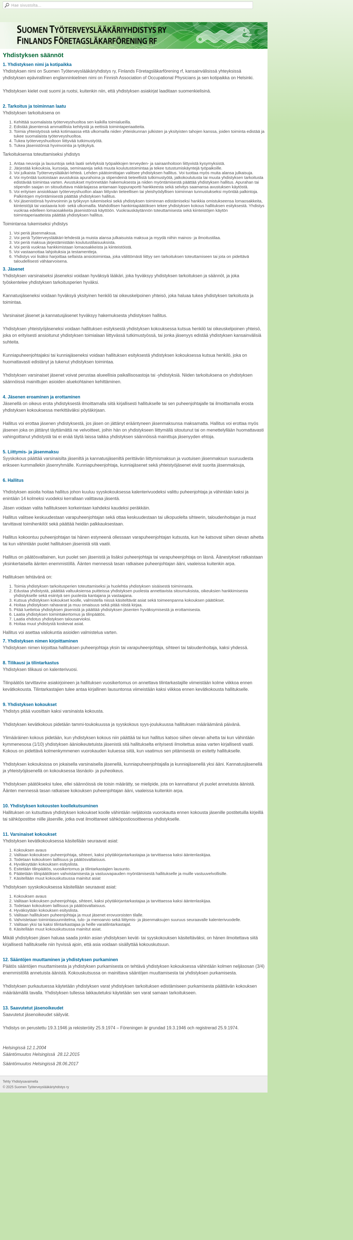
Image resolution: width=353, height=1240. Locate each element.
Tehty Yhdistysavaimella (20, 1081)
